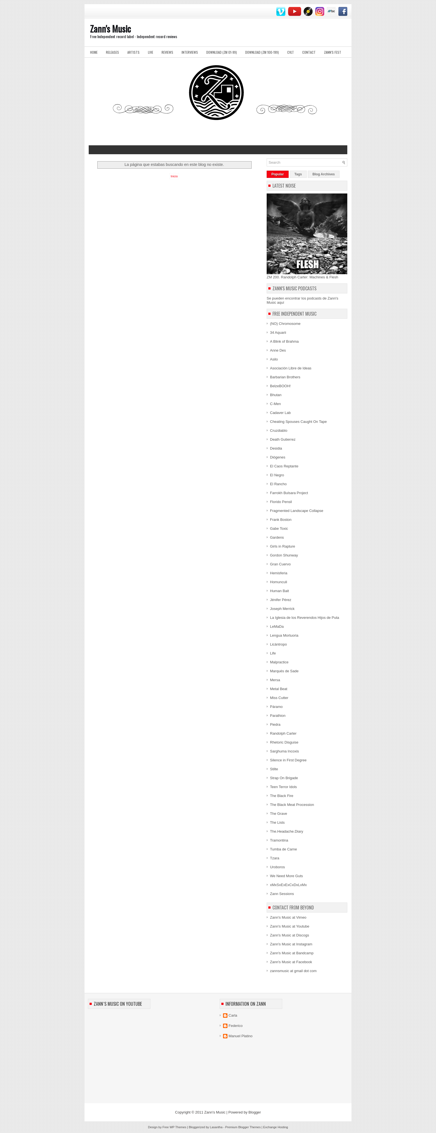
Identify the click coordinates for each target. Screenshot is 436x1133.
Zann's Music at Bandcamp (291, 953)
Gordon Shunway (284, 555)
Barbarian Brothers (285, 377)
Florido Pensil (281, 502)
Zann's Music (110, 28)
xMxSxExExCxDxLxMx (288, 885)
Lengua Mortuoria (284, 635)
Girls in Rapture (282, 546)
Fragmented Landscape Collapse (296, 511)
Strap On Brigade (284, 778)
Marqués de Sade (284, 671)
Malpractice (279, 662)
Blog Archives (324, 174)
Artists (133, 52)
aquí (280, 302)
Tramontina (279, 840)
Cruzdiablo (278, 430)
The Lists (277, 822)
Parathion (278, 715)
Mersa (275, 680)
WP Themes (178, 1127)
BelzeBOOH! (280, 386)
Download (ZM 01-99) (221, 52)
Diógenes (277, 457)
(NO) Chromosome (285, 324)
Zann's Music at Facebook (291, 962)
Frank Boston (280, 520)
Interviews (190, 52)
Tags (298, 174)
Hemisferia (278, 573)
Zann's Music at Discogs (289, 935)
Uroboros (277, 867)
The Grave (278, 813)
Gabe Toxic (279, 528)
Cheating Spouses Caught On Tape (298, 422)
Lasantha (216, 1127)
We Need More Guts (286, 876)
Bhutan (275, 395)
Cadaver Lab (280, 413)
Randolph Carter (283, 733)
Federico (236, 1026)
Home (94, 52)
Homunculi (278, 582)
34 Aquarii (278, 332)
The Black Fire (281, 796)
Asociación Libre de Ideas (290, 368)
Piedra (275, 724)
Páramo (276, 707)
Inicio (174, 176)
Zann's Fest (332, 52)
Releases (112, 52)
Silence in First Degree (288, 760)
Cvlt (290, 52)
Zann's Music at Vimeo (288, 917)
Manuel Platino (240, 1036)
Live (150, 52)
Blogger (255, 1112)
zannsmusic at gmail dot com (293, 971)
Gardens (277, 537)
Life (273, 653)
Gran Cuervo (280, 564)
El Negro (277, 475)
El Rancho (278, 484)
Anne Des (278, 350)
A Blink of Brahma (284, 341)
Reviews (167, 52)
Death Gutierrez (283, 439)
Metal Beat (278, 689)
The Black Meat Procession (292, 805)
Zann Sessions (282, 894)
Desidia (276, 448)
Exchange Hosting (275, 1127)
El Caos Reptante (284, 466)
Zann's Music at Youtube (289, 926)
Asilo (274, 359)
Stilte (274, 769)
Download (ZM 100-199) (262, 52)
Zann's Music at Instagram (291, 944)
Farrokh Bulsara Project (289, 493)
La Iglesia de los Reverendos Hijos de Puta (304, 617)
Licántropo (278, 644)
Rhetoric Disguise (284, 742)
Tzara (274, 858)
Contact (309, 52)
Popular (277, 174)
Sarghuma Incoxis (284, 751)
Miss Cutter (279, 698)
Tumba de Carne (283, 849)
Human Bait (279, 591)
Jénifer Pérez (280, 600)
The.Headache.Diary (286, 831)
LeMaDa (277, 626)
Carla (233, 1015)
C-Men (275, 404)
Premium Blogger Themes (243, 1127)
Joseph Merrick (282, 609)
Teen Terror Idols (283, 787)
